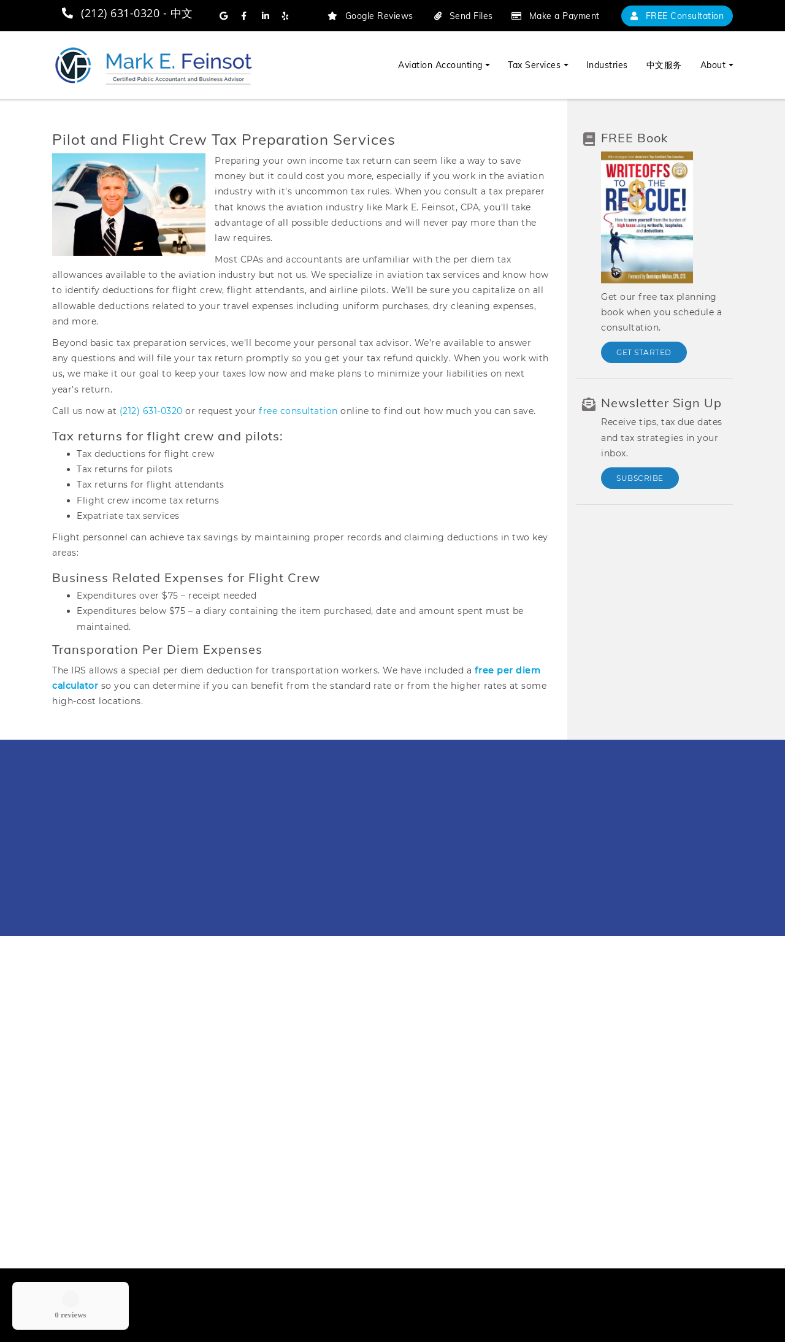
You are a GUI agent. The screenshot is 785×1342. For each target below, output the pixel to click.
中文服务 (664, 65)
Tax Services (534, 65)
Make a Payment (555, 15)
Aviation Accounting (440, 65)
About (713, 65)
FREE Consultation (677, 15)
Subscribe (640, 478)
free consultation (298, 410)
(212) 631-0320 (151, 410)
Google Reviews (370, 15)
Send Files (463, 15)
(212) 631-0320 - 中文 (127, 13)
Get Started (644, 352)
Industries (607, 65)
